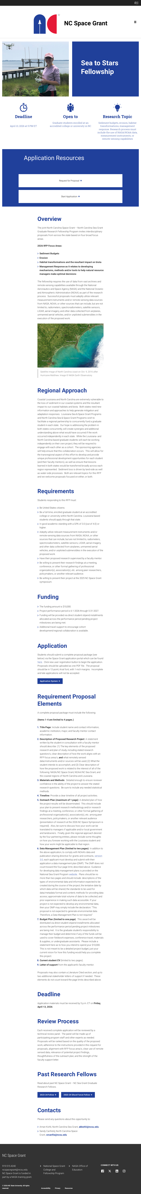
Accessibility (45, 1188)
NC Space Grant (85, 23)
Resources (69, 1188)
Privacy (57, 1188)
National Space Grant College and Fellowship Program (54, 1170)
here (40, 662)
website (73, 874)
